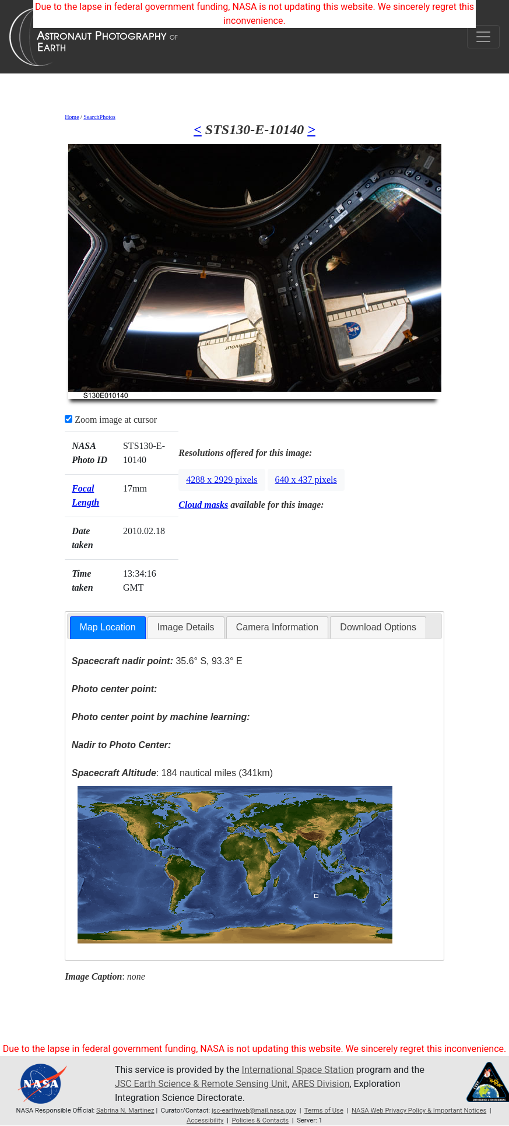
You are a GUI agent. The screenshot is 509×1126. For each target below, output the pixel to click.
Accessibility (205, 1120)
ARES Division (320, 1083)
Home (72, 117)
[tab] (108, 627)
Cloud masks (203, 505)
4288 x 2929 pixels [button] (221, 480)
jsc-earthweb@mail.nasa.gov (254, 1110)
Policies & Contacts (260, 1120)
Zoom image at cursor (111, 420)
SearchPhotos (99, 117)
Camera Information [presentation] (277, 627)
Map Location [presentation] (108, 627)
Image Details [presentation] (186, 627)
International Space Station (298, 1069)
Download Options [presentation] (378, 627)
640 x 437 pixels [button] (306, 480)
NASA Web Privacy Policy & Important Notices (419, 1110)
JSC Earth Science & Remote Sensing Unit (201, 1083)
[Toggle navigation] (483, 36)
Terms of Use (323, 1110)
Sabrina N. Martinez (125, 1110)
